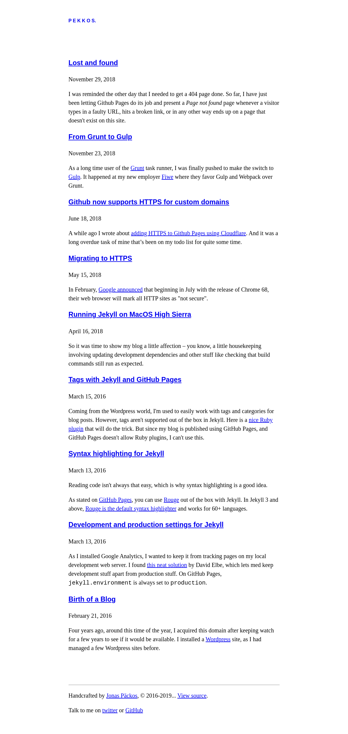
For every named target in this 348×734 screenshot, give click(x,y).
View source (191, 695)
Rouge (171, 499)
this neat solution (167, 565)
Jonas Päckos (121, 695)
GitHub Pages (115, 499)
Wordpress (218, 638)
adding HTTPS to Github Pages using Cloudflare (188, 233)
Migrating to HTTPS (100, 258)
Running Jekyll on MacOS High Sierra (130, 314)
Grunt (137, 168)
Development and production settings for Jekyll (146, 524)
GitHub (134, 709)
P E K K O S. (82, 20)
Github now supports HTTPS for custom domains (149, 202)
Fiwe (167, 177)
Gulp (74, 177)
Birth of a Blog (92, 598)
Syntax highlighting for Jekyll (116, 453)
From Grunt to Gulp (100, 137)
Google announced (121, 289)
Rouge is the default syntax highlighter (130, 508)
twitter (110, 709)
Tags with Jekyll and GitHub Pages (125, 379)
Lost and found (93, 63)
